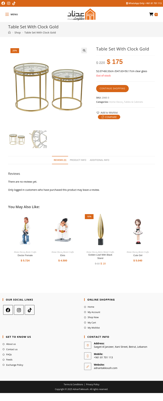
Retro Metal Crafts (106, 252)
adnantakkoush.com (105, 368)
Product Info (78, 160)
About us (11, 344)
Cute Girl (137, 255)
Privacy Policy (92, 384)
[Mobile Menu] (11, 14)
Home (91, 306)
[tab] (60, 160)
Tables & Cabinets (133, 101)
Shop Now (93, 317)
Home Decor (116, 101)
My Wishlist (94, 327)
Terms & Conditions (73, 384)
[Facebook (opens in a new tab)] (3, 3)
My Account (94, 312)
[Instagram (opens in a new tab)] (8, 3)
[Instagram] (19, 310)
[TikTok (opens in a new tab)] (14, 3)
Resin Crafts (31, 252)
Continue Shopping (112, 88)
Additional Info (99, 160)
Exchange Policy (14, 364)
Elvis (62, 255)
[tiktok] (29, 310)
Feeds (9, 359)
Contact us (12, 349)
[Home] (9, 32)
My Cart (92, 322)
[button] (107, 112)
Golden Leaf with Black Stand (100, 256)
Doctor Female (25, 255)
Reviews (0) (60, 160)
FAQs (9, 354)
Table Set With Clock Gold (40, 32)
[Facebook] (8, 310)
